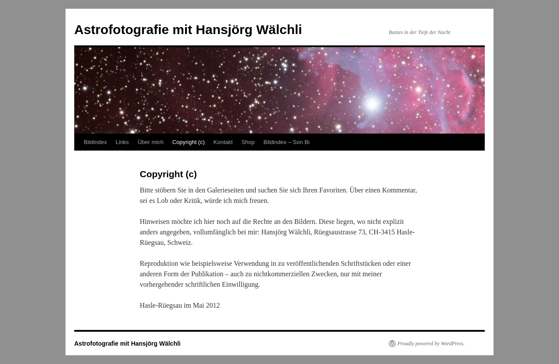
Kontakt (223, 142)
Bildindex (95, 142)
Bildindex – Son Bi (286, 142)
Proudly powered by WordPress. (431, 343)
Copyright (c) (188, 142)
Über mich (150, 142)
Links (122, 142)
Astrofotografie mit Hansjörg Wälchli (188, 29)
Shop (248, 142)
